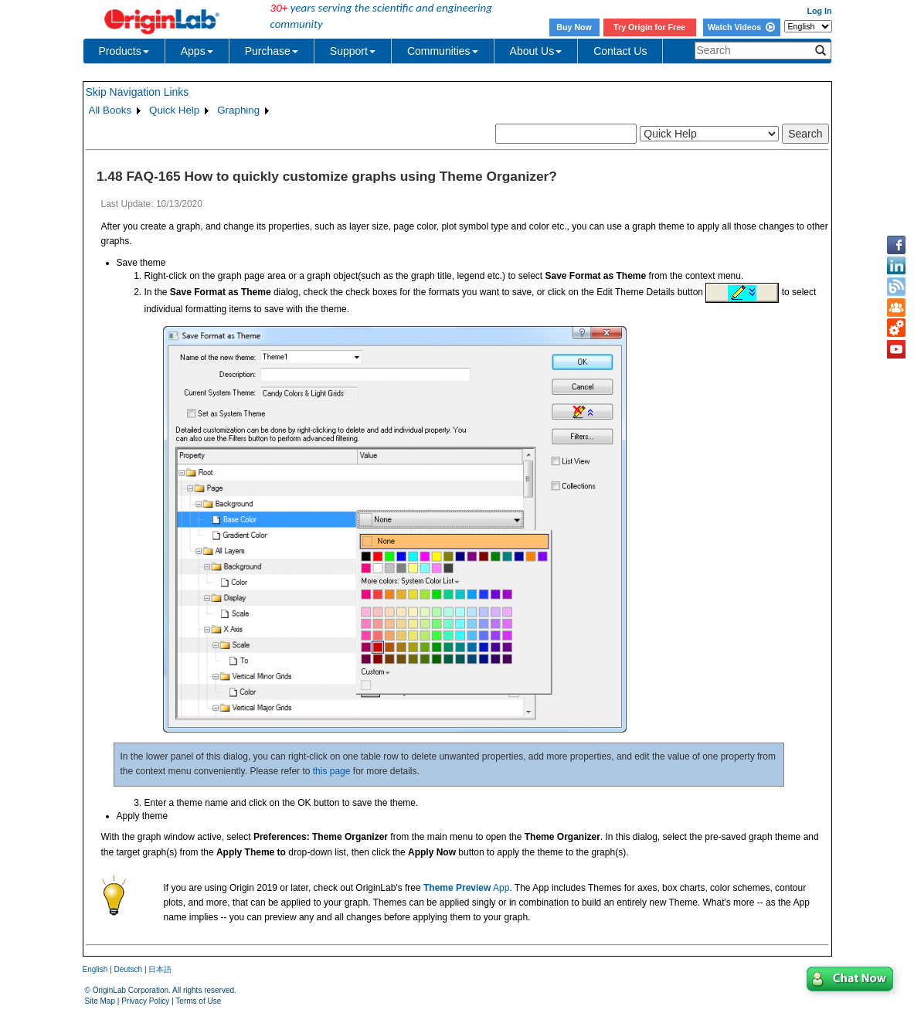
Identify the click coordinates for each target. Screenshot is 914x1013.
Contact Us (620, 51)
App (466, 887)
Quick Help (174, 110)
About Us (536, 51)
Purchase (271, 51)
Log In (819, 10)
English (95, 969)
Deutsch (128, 969)
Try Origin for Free (649, 27)
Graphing (238, 110)
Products (124, 51)
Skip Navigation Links (137, 92)
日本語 (160, 969)
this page (332, 771)
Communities (442, 51)
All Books (110, 110)
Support (352, 51)
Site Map (100, 1001)
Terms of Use (198, 1001)
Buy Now (574, 27)
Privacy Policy (145, 1001)
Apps (197, 51)
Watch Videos (741, 27)
